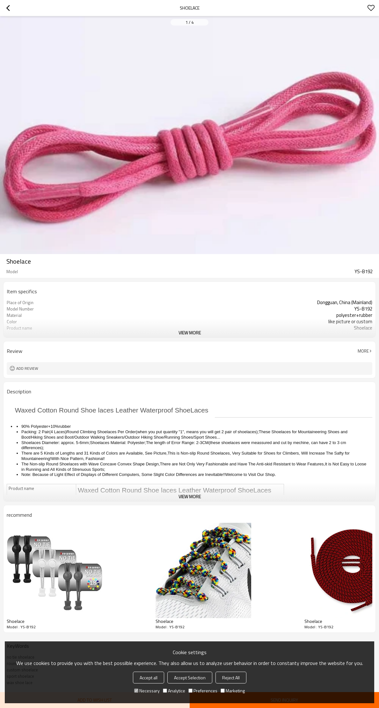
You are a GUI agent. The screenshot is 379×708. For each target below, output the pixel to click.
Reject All (231, 677)
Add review (27, 368)
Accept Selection (190, 677)
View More (190, 332)
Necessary (147, 690)
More (363, 351)
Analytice (174, 690)
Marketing (233, 690)
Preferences (202, 690)
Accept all (148, 677)
